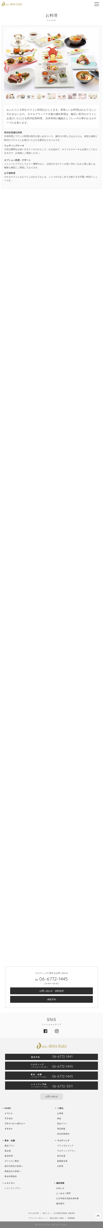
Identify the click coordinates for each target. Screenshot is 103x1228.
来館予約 (51, 999)
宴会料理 (9, 1156)
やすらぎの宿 (33, 1213)
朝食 (59, 1118)
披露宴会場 (62, 1161)
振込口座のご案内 (57, 1218)
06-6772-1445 (53, 979)
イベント (9, 1113)
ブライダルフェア (65, 1146)
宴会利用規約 (11, 1176)
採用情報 (71, 1218)
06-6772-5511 (63, 1086)
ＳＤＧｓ (9, 1129)
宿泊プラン (62, 1123)
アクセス (9, 1118)
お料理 (60, 1166)
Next (94, 64)
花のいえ (46, 1213)
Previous (9, 64)
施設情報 (60, 1183)
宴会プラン (10, 1146)
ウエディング (63, 1140)
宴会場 (8, 1151)
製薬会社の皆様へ (13, 1171)
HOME (8, 1108)
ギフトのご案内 (12, 1161)
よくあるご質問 (63, 1193)
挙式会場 (61, 1156)
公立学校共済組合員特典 (67, 1198)
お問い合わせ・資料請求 (51, 991)
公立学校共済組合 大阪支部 (64, 1213)
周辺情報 (61, 1129)
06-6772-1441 (63, 1056)
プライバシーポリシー (15, 1123)
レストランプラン (13, 1188)
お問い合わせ (51, 1096)
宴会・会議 (10, 1140)
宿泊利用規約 (63, 1134)
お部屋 (60, 1113)
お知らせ (60, 1188)
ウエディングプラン (66, 1151)
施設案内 (60, 1203)
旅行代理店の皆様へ (14, 1166)
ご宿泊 (60, 1108)
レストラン (10, 1183)
